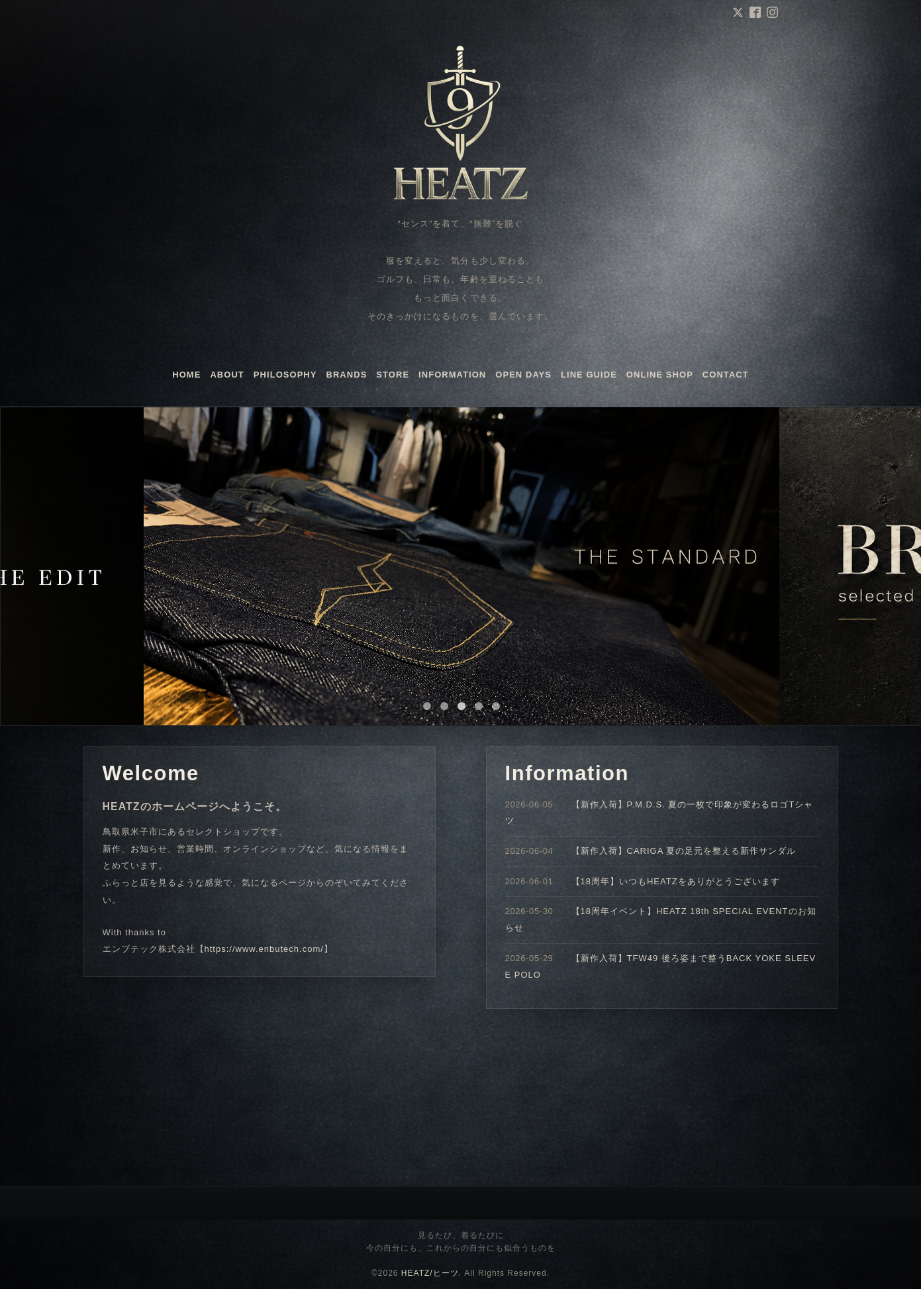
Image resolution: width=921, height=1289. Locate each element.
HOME (186, 375)
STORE (392, 375)
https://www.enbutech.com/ (264, 949)
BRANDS (346, 375)
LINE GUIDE (589, 375)
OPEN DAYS (523, 375)
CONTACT (726, 375)
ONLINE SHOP (659, 375)
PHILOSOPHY (285, 375)
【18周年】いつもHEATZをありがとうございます (675, 881)
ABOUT (227, 375)
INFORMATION (452, 375)
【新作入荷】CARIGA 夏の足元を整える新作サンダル (684, 851)
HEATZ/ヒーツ (430, 1273)
